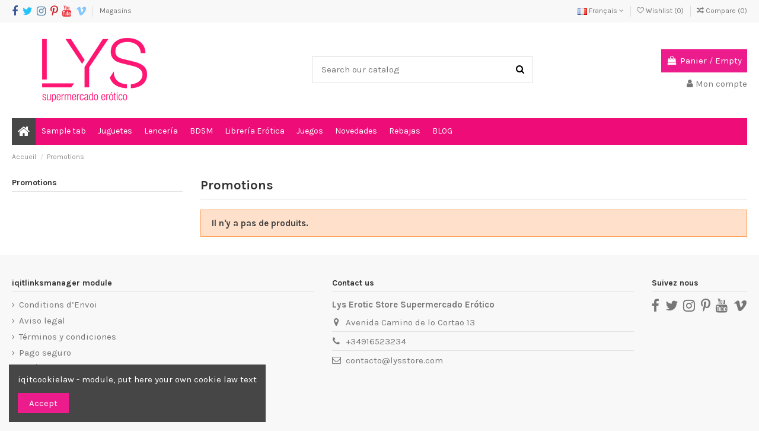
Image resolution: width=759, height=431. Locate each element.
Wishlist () (661, 11)
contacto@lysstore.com (394, 360)
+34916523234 (376, 341)
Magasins (116, 11)
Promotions (34, 183)
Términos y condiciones (67, 336)
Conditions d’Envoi (58, 304)
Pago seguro (45, 352)
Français (601, 11)
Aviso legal (42, 320)
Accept (43, 403)
